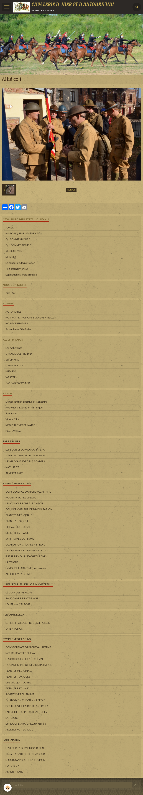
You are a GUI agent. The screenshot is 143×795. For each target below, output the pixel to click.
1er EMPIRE (12, 359)
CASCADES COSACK (18, 383)
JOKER (10, 227)
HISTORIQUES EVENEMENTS (23, 233)
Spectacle (11, 413)
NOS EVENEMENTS (17, 323)
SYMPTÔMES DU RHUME (20, 538)
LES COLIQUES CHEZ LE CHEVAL (25, 503)
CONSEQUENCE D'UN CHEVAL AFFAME (28, 491)
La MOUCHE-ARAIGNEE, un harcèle (26, 568)
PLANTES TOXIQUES (18, 521)
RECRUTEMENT (15, 251)
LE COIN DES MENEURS (19, 592)
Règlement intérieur (17, 268)
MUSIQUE (11, 256)
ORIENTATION (14, 628)
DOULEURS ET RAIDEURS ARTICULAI (27, 550)
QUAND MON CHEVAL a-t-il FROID (25, 544)
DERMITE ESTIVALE (17, 532)
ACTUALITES (13, 311)
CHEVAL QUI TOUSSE (18, 526)
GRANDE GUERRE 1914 (19, 353)
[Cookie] (8, 788)
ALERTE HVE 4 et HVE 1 (19, 573)
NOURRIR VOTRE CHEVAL (21, 497)
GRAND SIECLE (14, 365)
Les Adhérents (14, 347)
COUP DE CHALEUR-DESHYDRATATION (29, 509)
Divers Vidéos (13, 431)
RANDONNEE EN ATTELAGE (22, 598)
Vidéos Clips (12, 419)
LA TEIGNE (12, 562)
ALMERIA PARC (15, 473)
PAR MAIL (11, 293)
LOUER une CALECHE (18, 604)
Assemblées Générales (18, 329)
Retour (71, 189)
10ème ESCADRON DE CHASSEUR (25, 455)
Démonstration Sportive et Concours (26, 401)
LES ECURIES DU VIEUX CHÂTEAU (25, 449)
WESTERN (11, 377)
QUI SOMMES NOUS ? (18, 245)
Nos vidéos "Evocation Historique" (24, 407)
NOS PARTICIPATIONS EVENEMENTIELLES (31, 317)
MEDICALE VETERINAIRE (20, 425)
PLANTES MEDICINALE (19, 515)
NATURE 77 (12, 467)
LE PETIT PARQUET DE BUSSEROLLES (28, 622)
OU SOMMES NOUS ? (18, 239)
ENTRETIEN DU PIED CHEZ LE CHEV (26, 556)
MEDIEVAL (12, 371)
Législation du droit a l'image (21, 274)
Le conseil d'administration (20, 262)
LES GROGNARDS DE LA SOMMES (25, 461)
